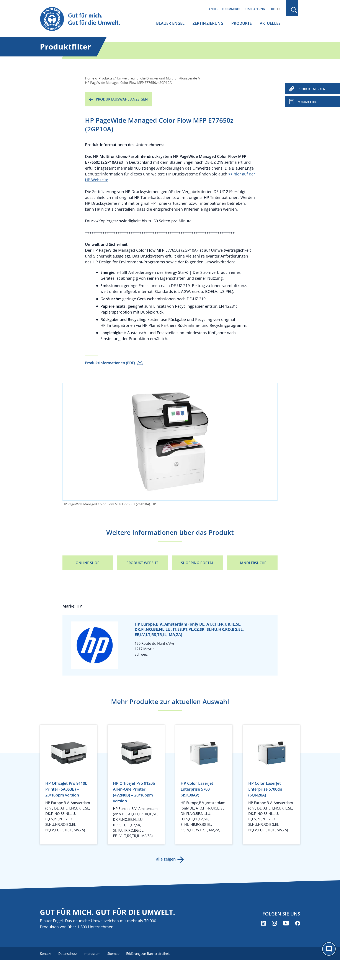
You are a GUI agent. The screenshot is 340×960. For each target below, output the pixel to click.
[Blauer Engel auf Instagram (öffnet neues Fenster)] (274, 923)
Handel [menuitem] (212, 9)
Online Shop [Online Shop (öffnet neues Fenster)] (88, 562)
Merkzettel (307, 102)
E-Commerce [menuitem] (231, 9)
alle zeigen (165, 859)
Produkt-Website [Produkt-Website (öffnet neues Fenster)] (142, 562)
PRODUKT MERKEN (311, 89)
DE (273, 9)
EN (279, 9)
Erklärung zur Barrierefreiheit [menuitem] (148, 953)
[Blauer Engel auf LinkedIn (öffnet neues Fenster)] (263, 923)
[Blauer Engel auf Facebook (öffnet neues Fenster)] (297, 923)
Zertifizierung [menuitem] (208, 23)
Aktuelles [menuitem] (270, 23)
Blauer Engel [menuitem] (170, 23)
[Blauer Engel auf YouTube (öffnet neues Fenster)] (286, 923)
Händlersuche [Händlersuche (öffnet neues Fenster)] (252, 562)
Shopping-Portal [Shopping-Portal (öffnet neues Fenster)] (197, 562)
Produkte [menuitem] (241, 23)
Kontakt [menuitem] (45, 953)
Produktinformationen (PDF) (110, 362)
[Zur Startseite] (84, 19)
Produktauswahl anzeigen (122, 99)
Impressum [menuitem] (92, 953)
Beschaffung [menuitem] (255, 9)
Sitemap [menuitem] (114, 953)
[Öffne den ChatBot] (329, 949)
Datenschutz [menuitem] (67, 953)
